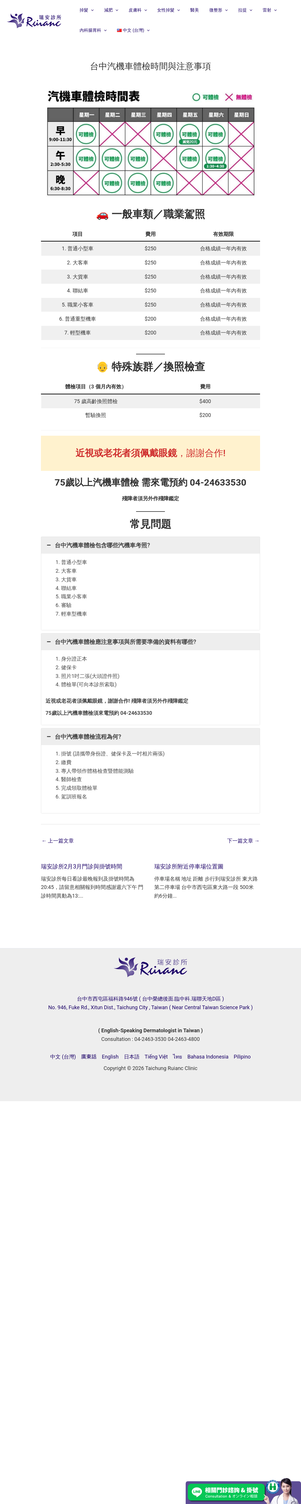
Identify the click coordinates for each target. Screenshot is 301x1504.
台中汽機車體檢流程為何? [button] (83, 737)
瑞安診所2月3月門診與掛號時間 (81, 866)
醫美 (187, 10)
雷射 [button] (257, 10)
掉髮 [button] (86, 10)
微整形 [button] (209, 10)
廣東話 (89, 1057)
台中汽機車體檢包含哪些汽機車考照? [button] (98, 545)
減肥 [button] (108, 10)
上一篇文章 (58, 841)
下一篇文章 (243, 841)
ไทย (177, 1057)
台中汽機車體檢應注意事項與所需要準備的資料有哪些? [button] (121, 642)
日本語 (132, 1057)
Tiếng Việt (156, 1057)
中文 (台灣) (63, 1057)
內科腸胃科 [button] (92, 30)
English (110, 1057)
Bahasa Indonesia (207, 1057)
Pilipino (242, 1057)
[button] (90, 10)
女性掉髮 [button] (162, 10)
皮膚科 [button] (133, 10)
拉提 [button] (234, 10)
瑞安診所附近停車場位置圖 (188, 866)
